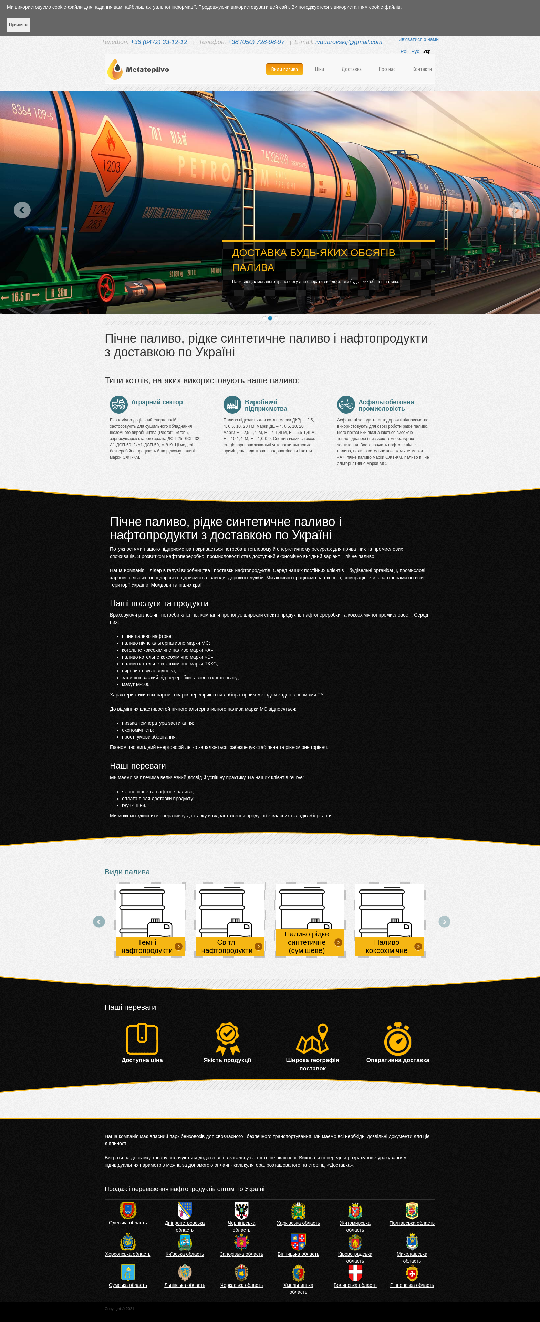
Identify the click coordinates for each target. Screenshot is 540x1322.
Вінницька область (298, 1254)
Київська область (185, 1254)
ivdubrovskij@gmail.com (348, 42)
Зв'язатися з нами (419, 39)
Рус (415, 51)
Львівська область (184, 1285)
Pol (404, 51)
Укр (426, 51)
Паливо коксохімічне (386, 946)
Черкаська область (241, 1285)
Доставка (351, 69)
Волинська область (355, 1285)
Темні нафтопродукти (147, 946)
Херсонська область (128, 1254)
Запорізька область (241, 1254)
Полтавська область (412, 1223)
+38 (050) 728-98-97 (256, 42)
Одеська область (128, 1223)
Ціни (319, 69)
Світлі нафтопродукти (227, 946)
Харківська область (298, 1223)
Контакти (422, 69)
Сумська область (128, 1285)
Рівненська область (412, 1285)
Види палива (284, 69)
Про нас (387, 69)
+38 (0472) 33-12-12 (159, 42)
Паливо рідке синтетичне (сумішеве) (307, 942)
